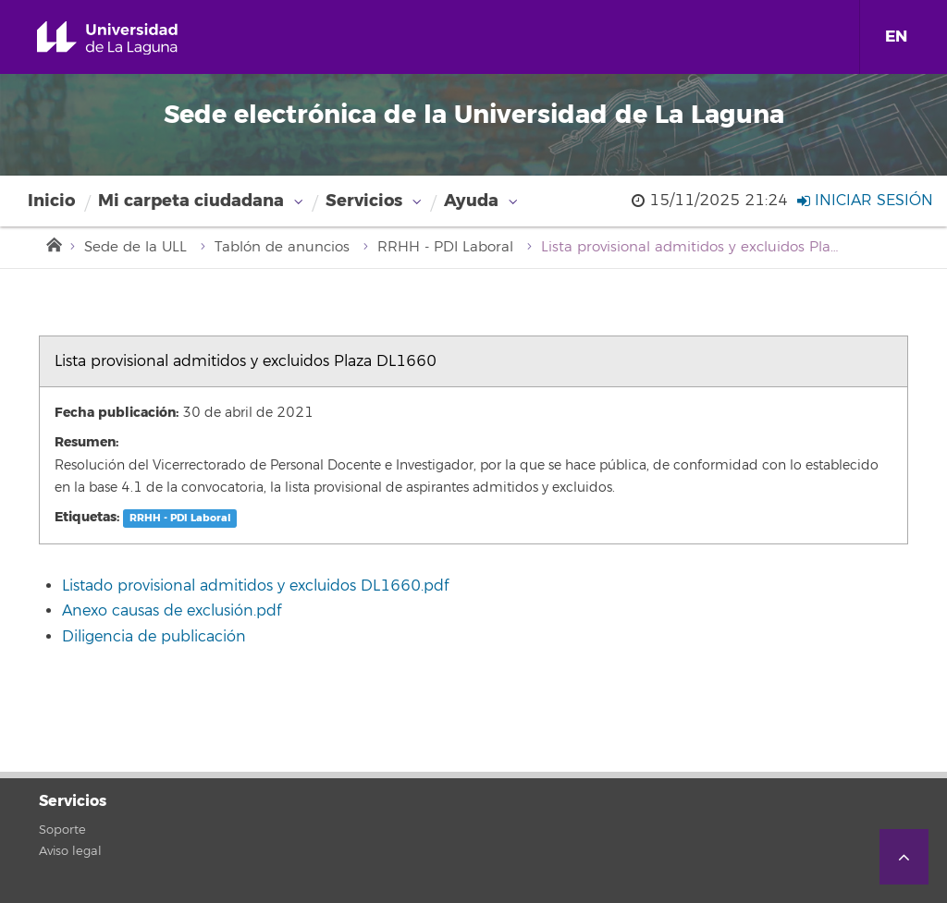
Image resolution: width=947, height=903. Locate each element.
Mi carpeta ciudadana (191, 200)
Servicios (364, 200)
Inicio (51, 200)
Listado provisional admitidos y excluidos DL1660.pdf (255, 586)
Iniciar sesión (865, 200)
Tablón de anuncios (282, 247)
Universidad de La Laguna (128, 38)
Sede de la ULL (135, 247)
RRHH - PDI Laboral (445, 247)
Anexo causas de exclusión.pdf (171, 611)
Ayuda (471, 200)
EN (896, 36)
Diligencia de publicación (154, 637)
